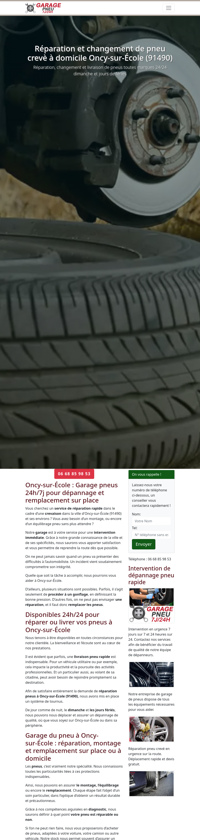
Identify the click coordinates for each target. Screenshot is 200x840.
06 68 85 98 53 (74, 474)
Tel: (134, 528)
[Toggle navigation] (169, 8)
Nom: (136, 514)
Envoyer (144, 544)
